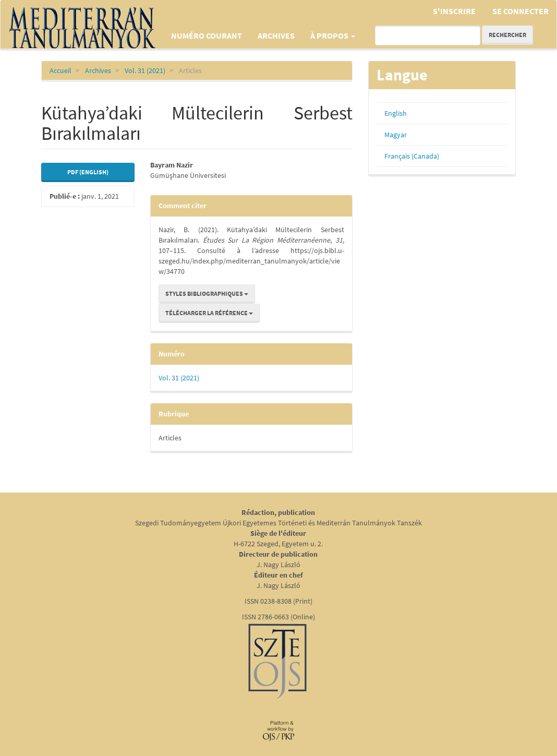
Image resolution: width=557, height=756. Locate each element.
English (395, 113)
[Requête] (427, 35)
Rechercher (507, 35)
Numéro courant (206, 35)
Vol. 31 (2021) (145, 70)
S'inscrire (454, 11)
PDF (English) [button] (87, 172)
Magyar (395, 134)
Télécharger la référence (209, 313)
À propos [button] (332, 35)
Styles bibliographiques (206, 293)
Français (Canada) (411, 156)
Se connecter (520, 11)
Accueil (60, 70)
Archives (276, 35)
